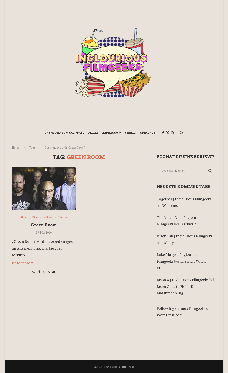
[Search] (181, 132)
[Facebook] (163, 132)
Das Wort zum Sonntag (65, 132)
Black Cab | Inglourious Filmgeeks (184, 236)
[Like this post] (33, 272)
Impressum (111, 132)
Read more (22, 262)
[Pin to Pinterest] (49, 272)
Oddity (168, 242)
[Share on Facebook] (39, 272)
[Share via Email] (53, 272)
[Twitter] (167, 132)
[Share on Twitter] (43, 272)
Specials (147, 132)
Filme (93, 132)
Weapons (170, 205)
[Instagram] (172, 132)
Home (16, 148)
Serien (131, 132)
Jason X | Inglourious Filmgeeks (182, 279)
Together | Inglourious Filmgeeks (184, 199)
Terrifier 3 (188, 224)
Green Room (44, 225)
